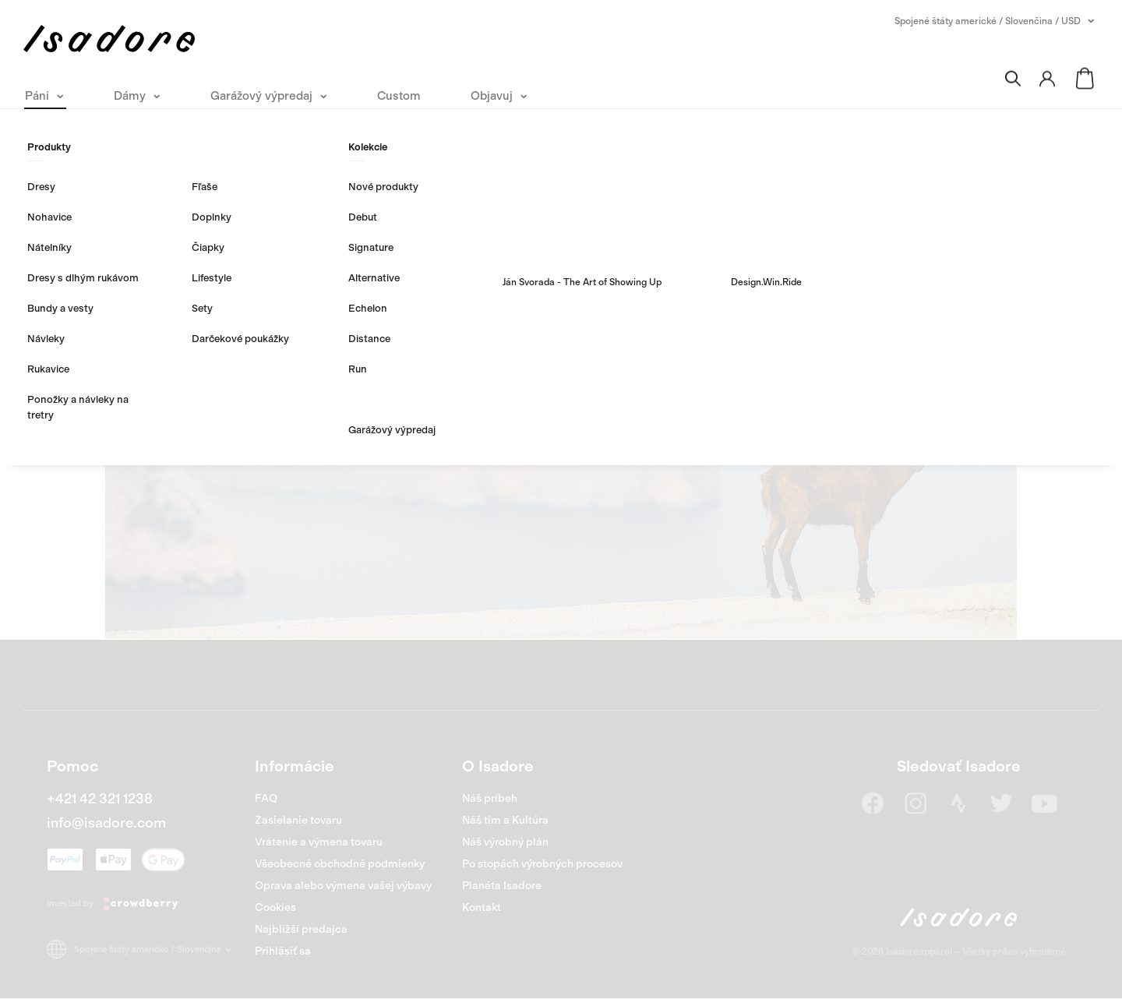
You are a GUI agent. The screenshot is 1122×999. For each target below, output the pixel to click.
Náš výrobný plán (505, 842)
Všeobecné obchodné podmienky (340, 863)
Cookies (275, 907)
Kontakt (481, 907)
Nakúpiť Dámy (641, 420)
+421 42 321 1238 (100, 798)
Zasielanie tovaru (298, 820)
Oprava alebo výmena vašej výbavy (343, 885)
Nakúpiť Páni (475, 420)
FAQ (266, 798)
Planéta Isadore (502, 885)
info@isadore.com (106, 822)
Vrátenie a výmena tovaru (319, 842)
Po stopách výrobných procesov (542, 863)
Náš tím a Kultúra (505, 820)
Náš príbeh (489, 798)
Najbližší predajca (301, 929)
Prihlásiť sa (283, 951)
